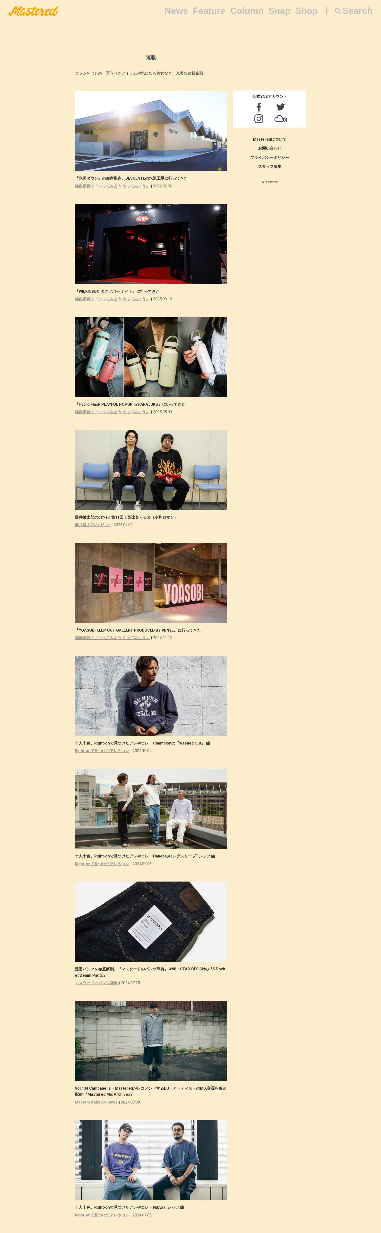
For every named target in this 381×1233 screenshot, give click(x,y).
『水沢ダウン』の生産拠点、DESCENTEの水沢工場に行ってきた (131, 178)
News (176, 11)
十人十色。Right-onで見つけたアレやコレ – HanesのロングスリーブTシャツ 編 (145, 856)
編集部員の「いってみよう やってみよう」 (112, 186)
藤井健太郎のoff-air (92, 525)
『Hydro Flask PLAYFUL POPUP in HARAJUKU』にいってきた (130, 404)
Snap (279, 11)
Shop (306, 11)
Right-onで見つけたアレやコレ (102, 750)
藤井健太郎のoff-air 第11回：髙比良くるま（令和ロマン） (126, 517)
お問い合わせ (269, 148)
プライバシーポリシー (269, 157)
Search (357, 11)
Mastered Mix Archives (96, 1102)
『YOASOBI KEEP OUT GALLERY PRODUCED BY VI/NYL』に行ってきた (138, 630)
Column (247, 11)
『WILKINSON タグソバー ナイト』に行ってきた (117, 291)
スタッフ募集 (269, 166)
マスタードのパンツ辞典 (96, 983)
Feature (209, 11)
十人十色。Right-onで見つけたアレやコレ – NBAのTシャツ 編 (129, 1207)
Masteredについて (269, 139)
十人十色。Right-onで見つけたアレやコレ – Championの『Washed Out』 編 (142, 743)
